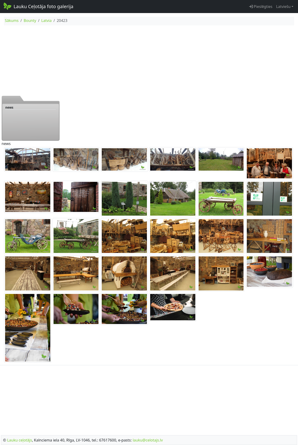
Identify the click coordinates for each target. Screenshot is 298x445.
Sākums (12, 20)
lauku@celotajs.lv (148, 440)
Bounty (30, 20)
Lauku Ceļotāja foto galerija (38, 6)
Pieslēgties (260, 6)
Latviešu (283, 6)
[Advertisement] (149, 60)
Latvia (46, 20)
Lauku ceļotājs (19, 440)
